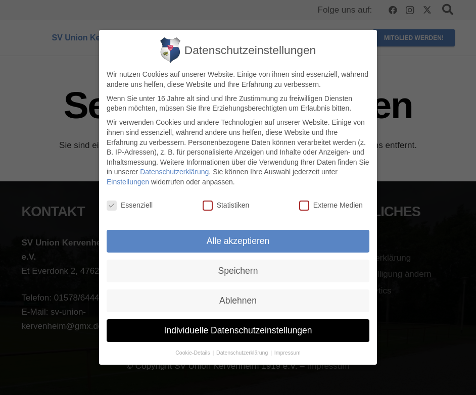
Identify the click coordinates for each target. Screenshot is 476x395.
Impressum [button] (287, 353)
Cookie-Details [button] (193, 353)
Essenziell (130, 205)
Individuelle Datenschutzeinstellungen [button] (238, 330)
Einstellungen (128, 182)
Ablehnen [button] (238, 300)
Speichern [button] (238, 271)
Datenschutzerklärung (174, 172)
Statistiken (226, 205)
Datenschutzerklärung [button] (242, 353)
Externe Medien (331, 205)
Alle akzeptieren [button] (238, 241)
